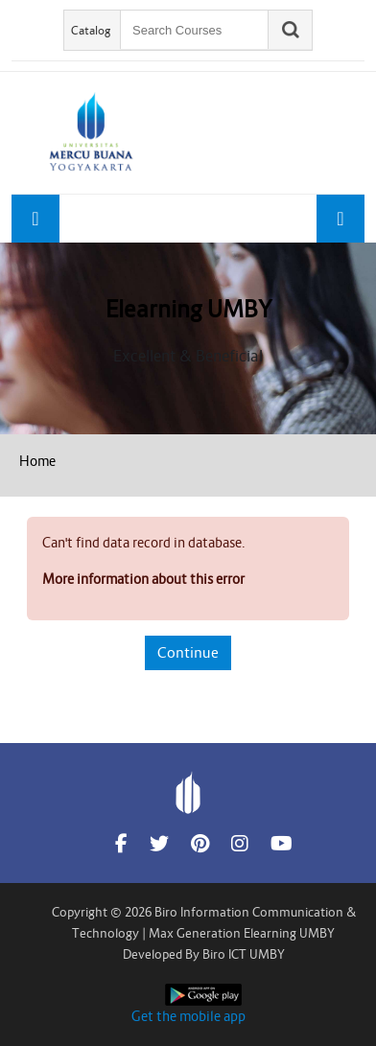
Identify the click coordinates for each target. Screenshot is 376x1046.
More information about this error (143, 579)
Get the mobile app (188, 1016)
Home (37, 461)
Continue (188, 652)
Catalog (91, 30)
